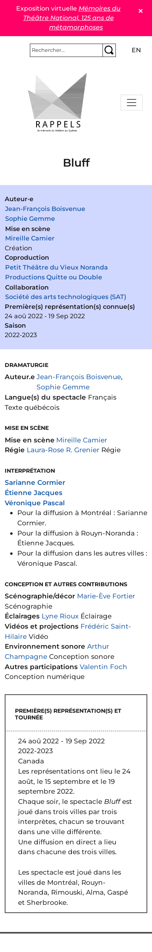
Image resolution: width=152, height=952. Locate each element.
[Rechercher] (66, 50)
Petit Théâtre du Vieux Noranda (56, 267)
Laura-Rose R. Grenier (63, 450)
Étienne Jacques (33, 492)
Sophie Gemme (30, 218)
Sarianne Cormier (35, 482)
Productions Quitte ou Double (53, 277)
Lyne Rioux (60, 616)
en (136, 50)
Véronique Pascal (35, 503)
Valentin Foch (103, 666)
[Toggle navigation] (132, 102)
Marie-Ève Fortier (106, 596)
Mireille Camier (30, 238)
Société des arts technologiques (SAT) (65, 297)
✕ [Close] (140, 11)
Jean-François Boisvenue (45, 209)
